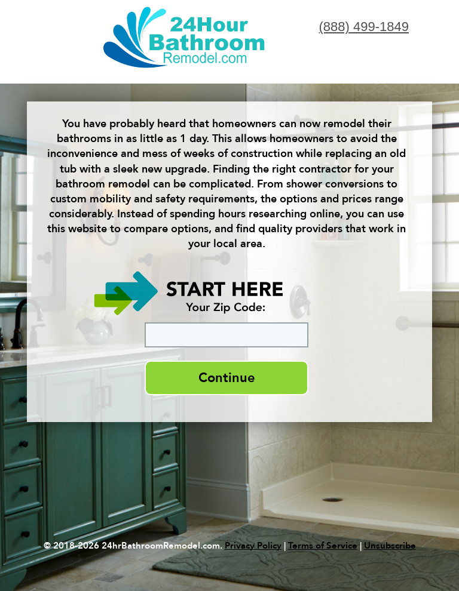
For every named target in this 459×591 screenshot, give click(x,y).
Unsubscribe (390, 546)
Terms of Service (322, 546)
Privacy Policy (253, 546)
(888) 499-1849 (364, 26)
